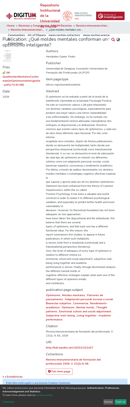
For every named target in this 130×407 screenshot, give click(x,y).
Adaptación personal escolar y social (89, 299)
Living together (87, 315)
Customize (8, 401)
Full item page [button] (59, 371)
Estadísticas (15, 377)
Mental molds (85, 307)
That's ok (120, 401)
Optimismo (53, 295)
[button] (118, 40)
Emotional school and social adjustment (85, 311)
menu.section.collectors (64, 35)
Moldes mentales (74, 295)
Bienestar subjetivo (59, 303)
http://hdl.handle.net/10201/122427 (69, 348)
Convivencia (81, 303)
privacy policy (44, 395)
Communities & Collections (16, 39)
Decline (108, 401)
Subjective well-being (60, 315)
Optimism (68, 307)
